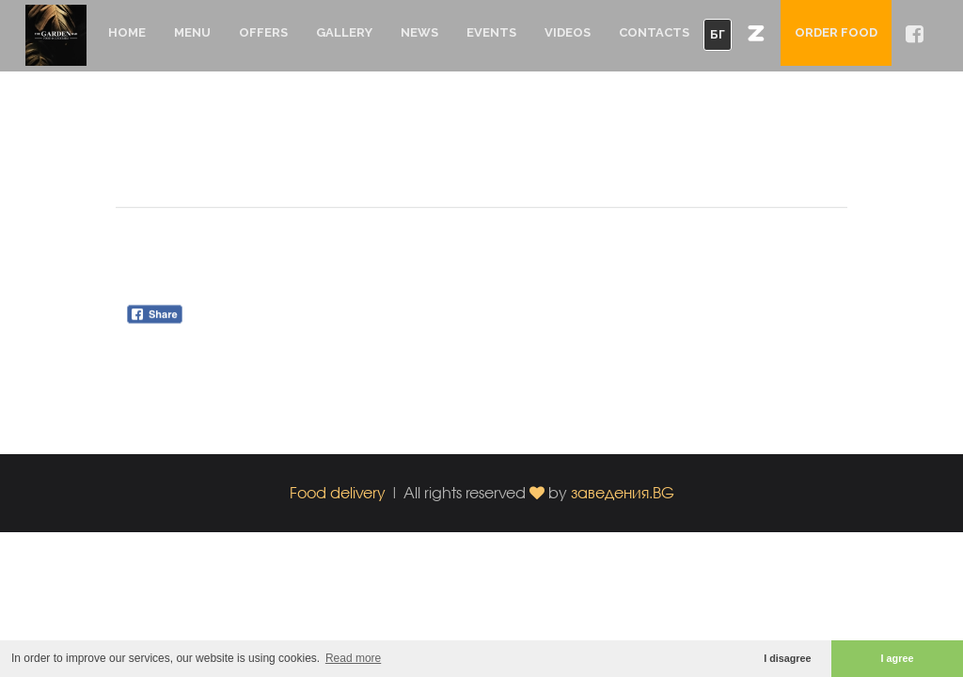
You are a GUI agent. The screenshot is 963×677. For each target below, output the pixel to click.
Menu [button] (192, 32)
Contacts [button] (654, 32)
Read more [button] (353, 658)
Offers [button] (263, 32)
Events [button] (491, 32)
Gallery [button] (344, 32)
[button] (756, 33)
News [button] (419, 32)
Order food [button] (836, 32)
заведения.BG (622, 492)
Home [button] (127, 32)
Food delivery (338, 492)
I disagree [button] (787, 658)
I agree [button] (897, 658)
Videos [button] (568, 32)
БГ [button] (717, 34)
